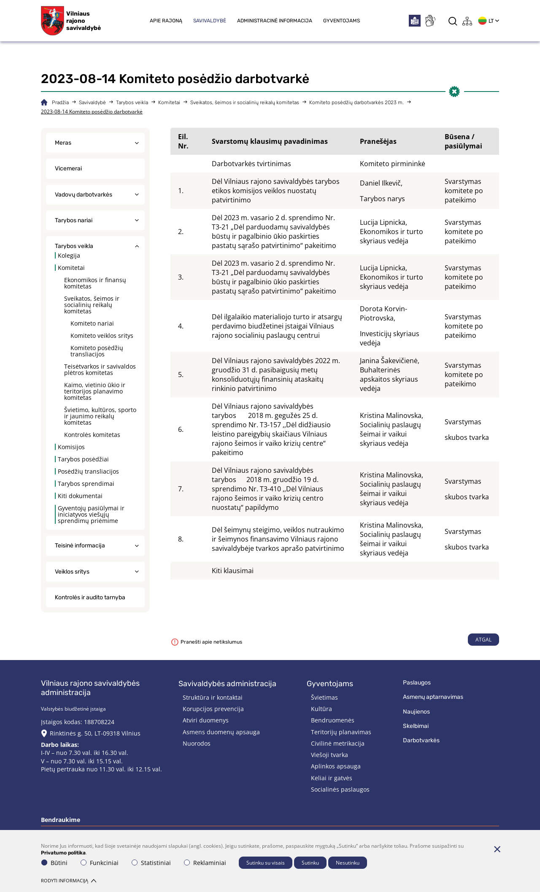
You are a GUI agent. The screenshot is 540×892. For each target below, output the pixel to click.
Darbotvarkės (421, 740)
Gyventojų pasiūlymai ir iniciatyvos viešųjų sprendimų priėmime (91, 514)
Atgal (483, 639)
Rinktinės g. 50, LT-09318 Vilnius (95, 733)
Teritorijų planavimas (341, 732)
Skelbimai (416, 726)
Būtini (54, 863)
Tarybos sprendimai (86, 483)
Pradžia (60, 102)
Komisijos (71, 447)
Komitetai (169, 102)
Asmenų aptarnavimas (433, 697)
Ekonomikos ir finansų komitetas (95, 283)
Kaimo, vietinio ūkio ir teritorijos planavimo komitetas (94, 391)
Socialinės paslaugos (340, 789)
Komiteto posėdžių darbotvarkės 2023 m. (356, 102)
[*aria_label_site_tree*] (467, 20)
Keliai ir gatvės (331, 778)
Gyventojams (341, 21)
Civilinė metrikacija (337, 743)
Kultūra (321, 709)
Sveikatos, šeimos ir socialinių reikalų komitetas (244, 102)
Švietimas (324, 697)
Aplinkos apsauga (336, 766)
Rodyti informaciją (68, 880)
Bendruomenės (332, 720)
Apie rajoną (166, 21)
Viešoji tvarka (329, 755)
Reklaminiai (205, 863)
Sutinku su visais (265, 862)
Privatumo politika (63, 853)
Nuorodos (197, 743)
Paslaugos (417, 682)
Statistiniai (151, 863)
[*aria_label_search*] (452, 20)
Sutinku (310, 862)
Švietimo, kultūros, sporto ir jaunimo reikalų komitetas (100, 416)
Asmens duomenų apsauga (221, 732)
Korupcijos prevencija (213, 709)
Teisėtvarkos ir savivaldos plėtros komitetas (100, 369)
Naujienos (416, 711)
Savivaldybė (209, 21)
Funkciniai (100, 863)
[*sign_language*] (430, 21)
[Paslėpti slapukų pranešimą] (497, 849)
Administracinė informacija (274, 21)
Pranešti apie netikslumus (206, 642)
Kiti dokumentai (80, 496)
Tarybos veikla (132, 102)
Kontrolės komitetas (92, 434)
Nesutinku (347, 862)
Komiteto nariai (92, 323)
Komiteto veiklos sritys (101, 335)
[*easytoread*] (415, 21)
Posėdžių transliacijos (88, 471)
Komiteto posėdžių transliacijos (96, 351)
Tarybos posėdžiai (83, 459)
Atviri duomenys (206, 720)
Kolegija (69, 255)
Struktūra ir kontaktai (213, 697)
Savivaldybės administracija (227, 683)
